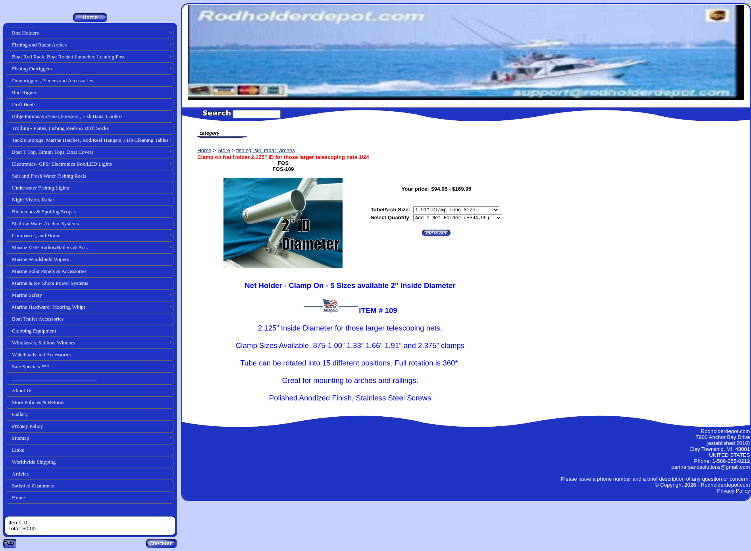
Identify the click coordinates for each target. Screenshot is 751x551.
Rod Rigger (24, 92)
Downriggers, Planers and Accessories (52, 80)
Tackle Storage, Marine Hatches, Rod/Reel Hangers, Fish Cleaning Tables (90, 140)
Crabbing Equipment (34, 331)
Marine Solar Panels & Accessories (49, 271)
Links (18, 450)
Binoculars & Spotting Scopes (44, 212)
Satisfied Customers (33, 486)
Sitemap (20, 438)
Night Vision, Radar (33, 200)
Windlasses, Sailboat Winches (43, 343)
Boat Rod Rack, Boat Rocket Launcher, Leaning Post (68, 57)
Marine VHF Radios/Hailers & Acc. (50, 247)
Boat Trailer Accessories (38, 319)
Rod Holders (25, 33)
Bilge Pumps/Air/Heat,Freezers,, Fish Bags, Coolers (67, 116)
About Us (22, 390)
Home (18, 498)
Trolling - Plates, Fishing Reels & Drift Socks (60, 128)
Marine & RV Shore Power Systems (50, 283)
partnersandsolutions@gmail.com (710, 467)
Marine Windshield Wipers (40, 259)
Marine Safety (27, 295)
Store (224, 150)
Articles (20, 474)
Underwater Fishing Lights (40, 188)
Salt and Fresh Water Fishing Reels (49, 176)
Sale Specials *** (30, 366)
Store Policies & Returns (38, 402)
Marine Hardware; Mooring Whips (49, 307)
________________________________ (54, 378)
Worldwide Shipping (34, 462)
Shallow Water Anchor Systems (45, 223)
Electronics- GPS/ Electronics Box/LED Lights (62, 164)
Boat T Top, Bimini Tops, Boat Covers (52, 152)
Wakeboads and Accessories (41, 355)
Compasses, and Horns (36, 235)
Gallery (20, 414)
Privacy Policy (27, 426)
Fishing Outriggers (32, 69)
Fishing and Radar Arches (39, 45)
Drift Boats (24, 104)
